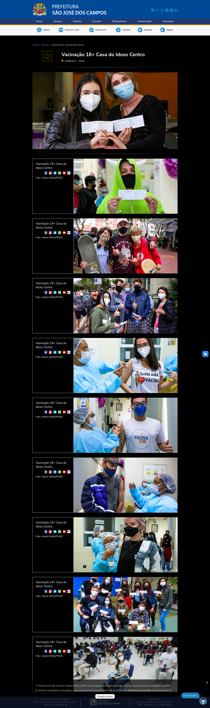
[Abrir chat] (203, 701)
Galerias (44, 45)
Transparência (119, 21)
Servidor (96, 21)
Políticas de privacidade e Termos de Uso (148, 690)
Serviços (57, 21)
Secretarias (168, 21)
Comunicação (144, 21)
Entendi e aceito (105, 696)
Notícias (77, 21)
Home (39, 21)
